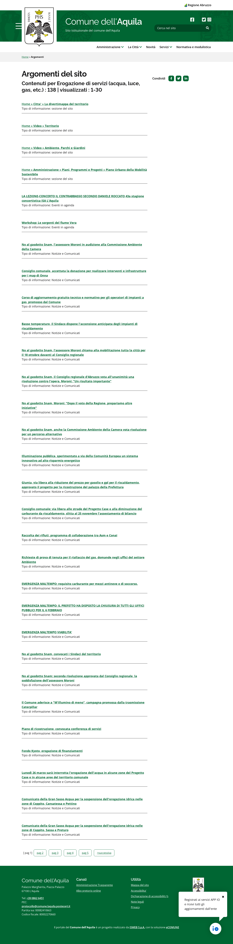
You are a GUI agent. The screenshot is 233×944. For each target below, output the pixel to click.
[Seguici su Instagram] (209, 20)
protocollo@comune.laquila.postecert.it (46, 906)
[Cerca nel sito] (182, 28)
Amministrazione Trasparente (94, 885)
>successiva (104, 853)
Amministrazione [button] (110, 47)
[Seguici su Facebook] (192, 20)
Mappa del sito (140, 885)
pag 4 (70, 853)
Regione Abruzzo (197, 5)
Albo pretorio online (88, 891)
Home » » (55, 104)
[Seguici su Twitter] (204, 20)
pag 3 (55, 853)
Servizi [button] (166, 47)
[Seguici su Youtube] (198, 20)
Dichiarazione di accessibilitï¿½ (149, 896)
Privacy (135, 907)
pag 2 (40, 853)
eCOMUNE (172, 927)
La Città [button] (135, 47)
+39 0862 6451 (35, 898)
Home (25, 56)
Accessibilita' (138, 891)
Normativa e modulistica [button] (193, 47)
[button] (20, 26)
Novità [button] (150, 47)
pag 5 (85, 853)
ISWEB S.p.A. (137, 927)
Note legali (137, 902)
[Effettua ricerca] (207, 28)
